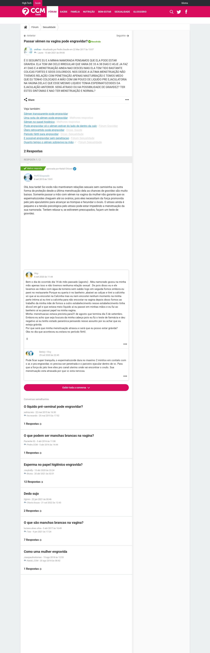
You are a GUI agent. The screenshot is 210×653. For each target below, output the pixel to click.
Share (31, 100)
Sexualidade (122, 11)
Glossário (140, 11)
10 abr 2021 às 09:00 (55, 52)
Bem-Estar (104, 11)
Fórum (52, 11)
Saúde (38, 3)
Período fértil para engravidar (41, 134)
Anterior (31, 35)
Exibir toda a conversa (74, 387)
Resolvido (96, 41)
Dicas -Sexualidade (72, 134)
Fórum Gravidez (108, 126)
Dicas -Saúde (74, 130)
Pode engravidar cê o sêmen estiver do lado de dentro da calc (60, 126)
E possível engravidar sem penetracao (46, 138)
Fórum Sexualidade (82, 138)
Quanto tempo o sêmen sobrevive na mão (49, 142)
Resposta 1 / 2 (32, 159)
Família (75, 11)
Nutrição (89, 11)
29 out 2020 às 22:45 (49, 355)
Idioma (185, 3)
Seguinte (121, 35)
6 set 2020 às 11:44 (43, 276)
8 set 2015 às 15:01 (43, 179)
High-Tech (26, 3)
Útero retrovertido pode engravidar (44, 130)
